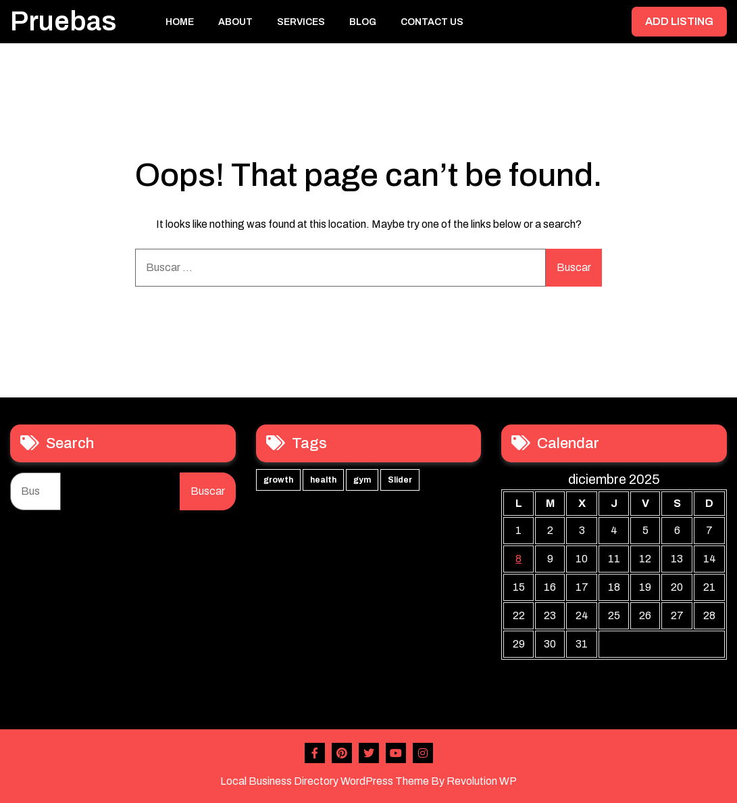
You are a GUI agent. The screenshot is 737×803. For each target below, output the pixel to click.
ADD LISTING (679, 21)
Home (180, 22)
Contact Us (432, 22)
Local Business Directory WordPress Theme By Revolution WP (368, 781)
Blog (362, 22)
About (235, 22)
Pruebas (63, 21)
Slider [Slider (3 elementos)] (400, 480)
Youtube (396, 753)
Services (301, 22)
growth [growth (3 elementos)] (278, 480)
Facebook (315, 753)
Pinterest (342, 753)
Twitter (369, 753)
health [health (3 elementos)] (323, 480)
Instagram (423, 753)
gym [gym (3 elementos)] (362, 480)
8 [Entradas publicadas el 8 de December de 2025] (518, 558)
